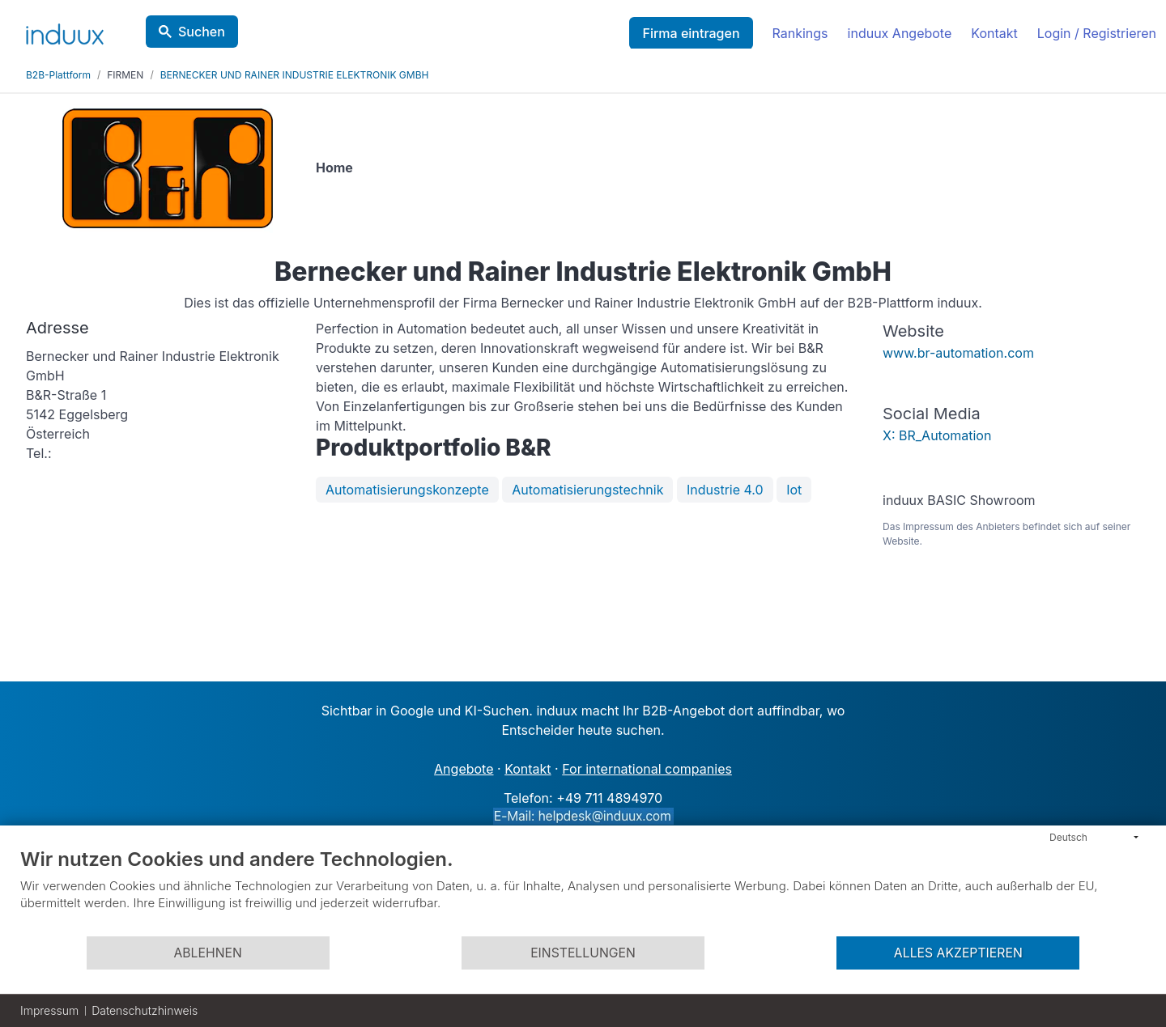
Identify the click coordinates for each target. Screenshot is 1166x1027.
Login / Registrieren (1096, 33)
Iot (794, 490)
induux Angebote (900, 33)
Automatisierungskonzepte (407, 490)
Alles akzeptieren (958, 953)
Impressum (49, 1010)
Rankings (800, 33)
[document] (583, 891)
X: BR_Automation (937, 435)
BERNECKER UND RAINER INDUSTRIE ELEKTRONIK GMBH (294, 75)
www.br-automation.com (958, 353)
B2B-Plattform (58, 75)
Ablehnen (207, 953)
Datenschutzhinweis (144, 1010)
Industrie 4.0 (725, 490)
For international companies (647, 769)
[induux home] (65, 31)
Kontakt (994, 33)
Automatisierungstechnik (587, 490)
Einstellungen (583, 953)
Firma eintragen (690, 33)
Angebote (463, 769)
